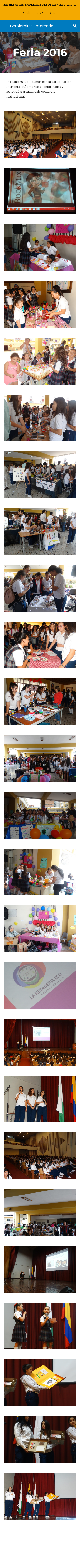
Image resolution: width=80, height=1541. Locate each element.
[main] (40, 52)
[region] (40, 10)
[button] (5, 25)
